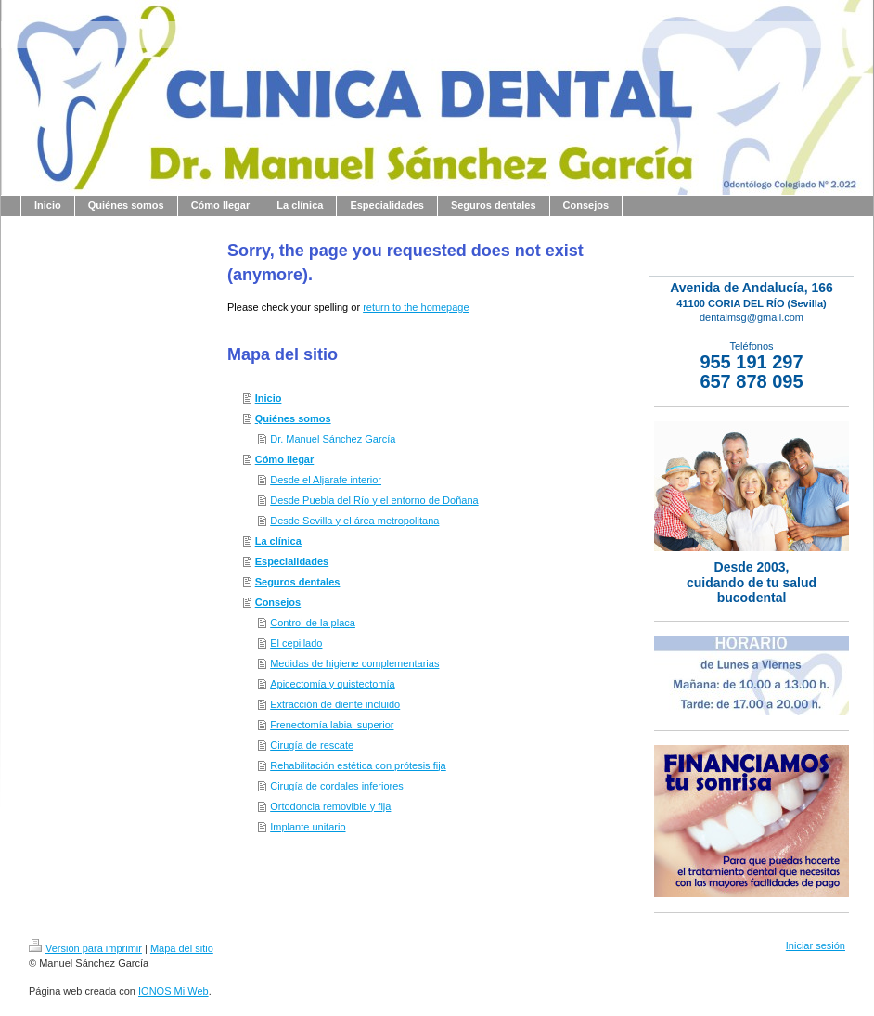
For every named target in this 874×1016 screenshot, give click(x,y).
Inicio (268, 398)
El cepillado (296, 643)
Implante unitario (307, 826)
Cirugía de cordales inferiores (337, 785)
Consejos (278, 602)
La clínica (278, 541)
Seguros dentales (298, 581)
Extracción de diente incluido (335, 704)
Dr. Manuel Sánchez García (332, 438)
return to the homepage (416, 307)
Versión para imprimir (85, 948)
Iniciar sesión (815, 945)
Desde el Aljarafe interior (325, 479)
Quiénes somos (293, 418)
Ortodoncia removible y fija (330, 806)
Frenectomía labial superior (331, 724)
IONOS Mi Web (173, 991)
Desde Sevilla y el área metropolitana (354, 520)
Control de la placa (312, 622)
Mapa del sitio (181, 948)
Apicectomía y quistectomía (332, 683)
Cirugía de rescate (311, 745)
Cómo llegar (285, 459)
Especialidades (292, 561)
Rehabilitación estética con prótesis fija (358, 765)
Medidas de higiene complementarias (354, 663)
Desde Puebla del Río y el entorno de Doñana (374, 500)
